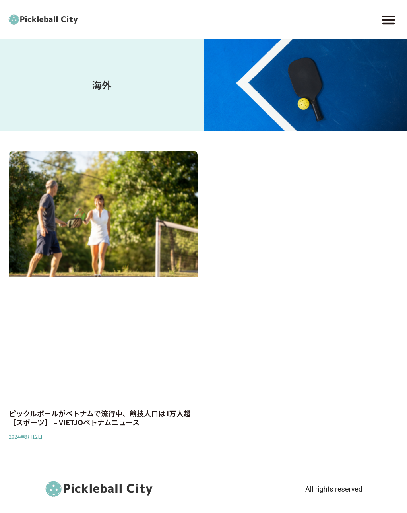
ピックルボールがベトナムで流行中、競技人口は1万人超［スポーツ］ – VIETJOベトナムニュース (100, 417)
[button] (388, 19)
